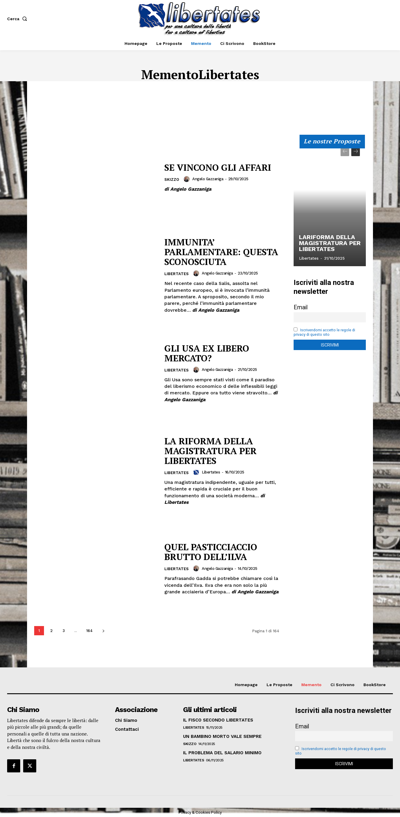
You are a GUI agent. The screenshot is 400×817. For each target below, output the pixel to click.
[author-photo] (187, 179)
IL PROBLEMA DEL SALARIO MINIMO (222, 752)
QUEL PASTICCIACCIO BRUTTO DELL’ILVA (211, 552)
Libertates (176, 274)
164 (89, 630)
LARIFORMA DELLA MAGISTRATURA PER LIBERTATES (329, 243)
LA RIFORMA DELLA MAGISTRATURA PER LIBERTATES (210, 451)
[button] (18, 18)
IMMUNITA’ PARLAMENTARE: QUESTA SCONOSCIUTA (221, 252)
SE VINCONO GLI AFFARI (217, 167)
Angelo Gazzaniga (207, 179)
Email (301, 307)
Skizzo (171, 179)
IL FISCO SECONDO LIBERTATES (218, 720)
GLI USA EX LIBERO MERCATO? (206, 353)
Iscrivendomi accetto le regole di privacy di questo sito (324, 332)
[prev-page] (345, 151)
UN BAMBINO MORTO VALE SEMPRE (222, 736)
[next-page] (103, 630)
